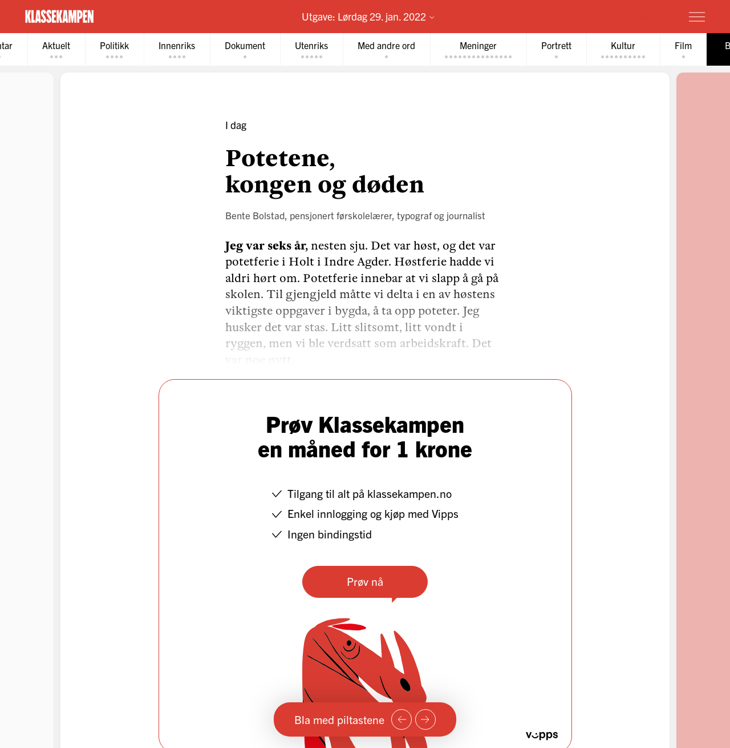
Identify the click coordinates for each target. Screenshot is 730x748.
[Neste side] (425, 719)
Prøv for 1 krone (629, 16)
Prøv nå (365, 581)
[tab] (56, 49)
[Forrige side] (401, 719)
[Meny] (697, 16)
